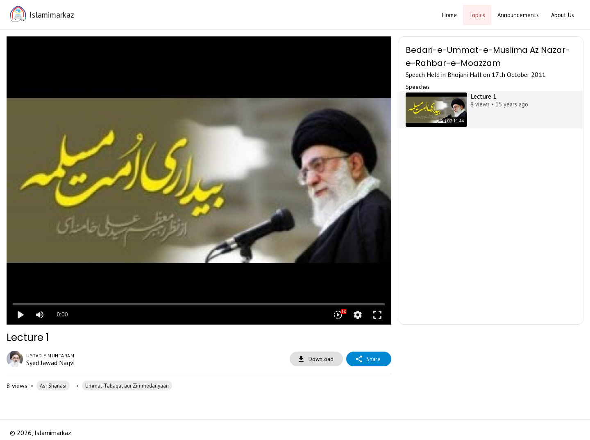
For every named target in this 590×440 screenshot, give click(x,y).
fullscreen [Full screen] (377, 315)
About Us (562, 15)
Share (368, 359)
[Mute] (40, 315)
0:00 (62, 314)
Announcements (518, 15)
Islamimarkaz (52, 14)
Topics (477, 15)
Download (316, 359)
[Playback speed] (338, 315)
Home (449, 15)
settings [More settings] (358, 315)
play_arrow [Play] (20, 315)
